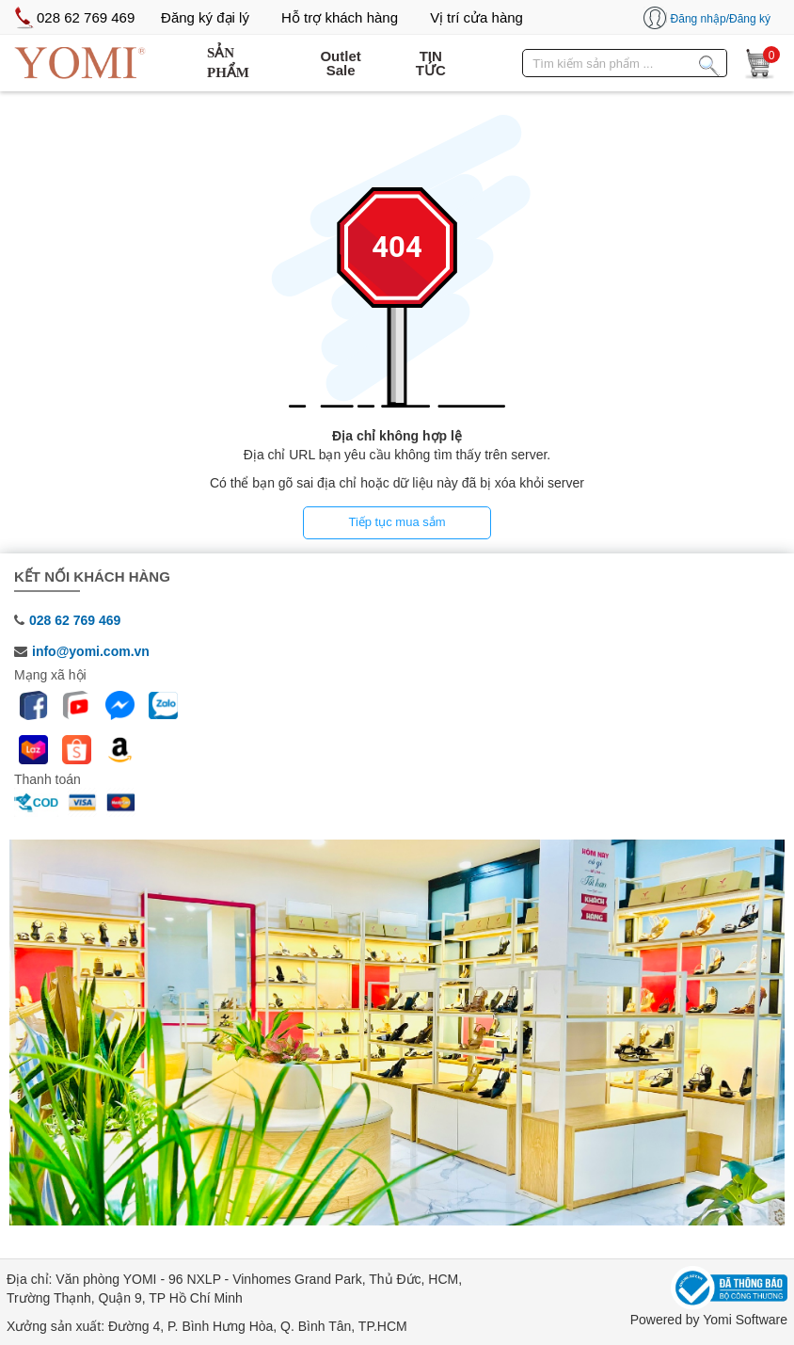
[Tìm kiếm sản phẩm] (709, 62)
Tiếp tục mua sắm (396, 522)
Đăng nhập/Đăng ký (720, 18)
